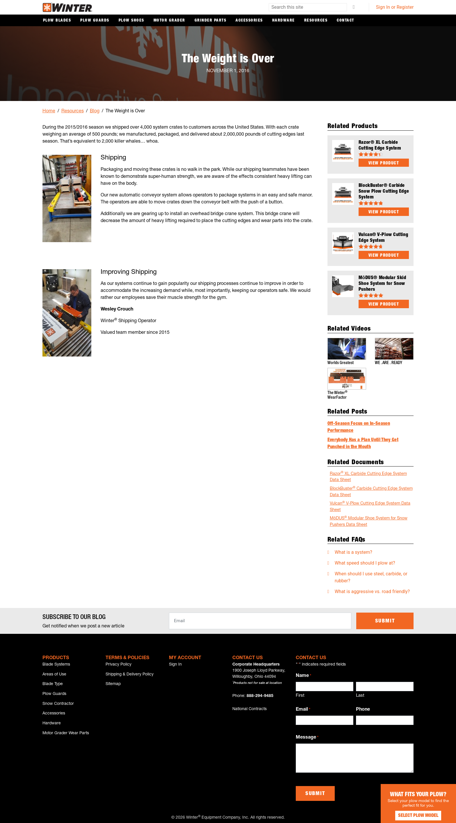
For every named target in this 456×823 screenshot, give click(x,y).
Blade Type (52, 684)
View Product (383, 163)
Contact (345, 21)
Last (360, 693)
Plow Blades (57, 21)
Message (307, 736)
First (300, 693)
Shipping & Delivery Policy (130, 673)
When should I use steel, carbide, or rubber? (371, 575)
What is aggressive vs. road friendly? (372, 589)
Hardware (283, 21)
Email (303, 708)
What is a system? (353, 550)
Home (48, 111)
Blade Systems (56, 663)
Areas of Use (54, 673)
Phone (363, 707)
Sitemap (113, 684)
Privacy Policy (118, 663)
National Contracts (249, 707)
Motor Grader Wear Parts (65, 738)
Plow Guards (94, 21)
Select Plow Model (412, 811)
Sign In (175, 663)
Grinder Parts (211, 21)
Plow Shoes (131, 21)
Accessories (249, 21)
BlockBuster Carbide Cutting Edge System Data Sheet (371, 489)
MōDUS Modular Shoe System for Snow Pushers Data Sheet (368, 519)
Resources (316, 21)
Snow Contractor (58, 706)
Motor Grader (169, 21)
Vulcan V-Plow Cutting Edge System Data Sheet (370, 504)
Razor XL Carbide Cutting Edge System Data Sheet (368, 474)
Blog (94, 111)
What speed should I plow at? (365, 561)
